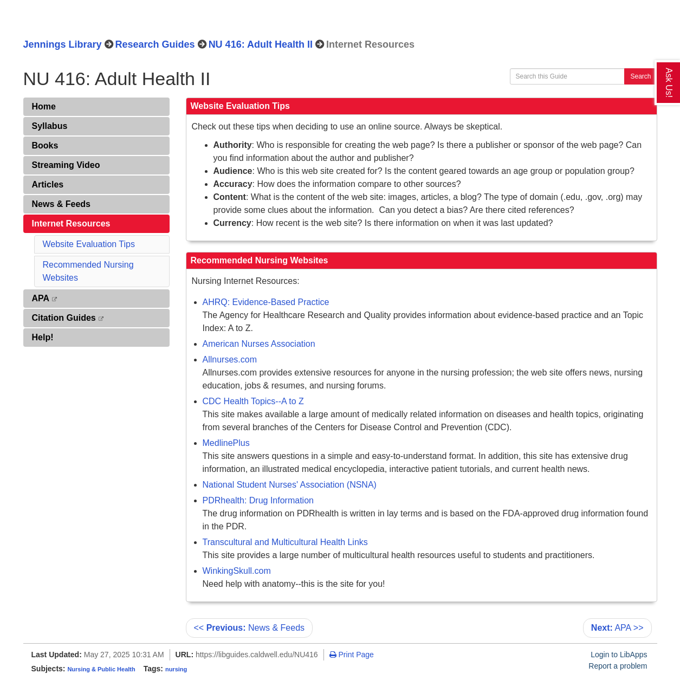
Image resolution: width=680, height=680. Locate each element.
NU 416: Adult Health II (261, 44)
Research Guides (155, 44)
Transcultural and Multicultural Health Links (285, 542)
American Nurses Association (259, 343)
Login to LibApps (619, 654)
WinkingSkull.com (237, 570)
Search (640, 76)
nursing (176, 669)
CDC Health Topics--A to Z (253, 401)
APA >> (617, 627)
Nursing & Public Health (101, 669)
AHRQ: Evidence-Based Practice (266, 302)
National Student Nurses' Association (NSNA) (290, 484)
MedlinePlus (226, 443)
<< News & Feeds (249, 627)
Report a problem (617, 666)
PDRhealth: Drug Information (258, 500)
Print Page (351, 654)
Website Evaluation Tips (89, 244)
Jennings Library (62, 44)
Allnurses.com (230, 359)
